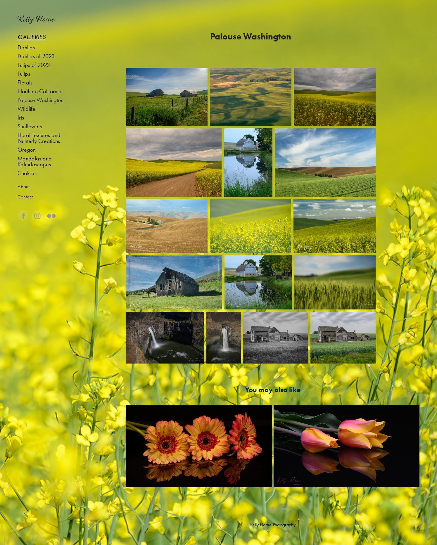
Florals (25, 82)
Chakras (27, 173)
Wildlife (26, 108)
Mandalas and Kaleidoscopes (35, 161)
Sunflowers (30, 126)
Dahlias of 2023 (36, 56)
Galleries (32, 37)
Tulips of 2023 (34, 64)
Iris (21, 117)
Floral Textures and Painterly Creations (39, 138)
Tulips (24, 73)
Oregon (27, 149)
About (24, 186)
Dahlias (26, 47)
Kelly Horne (36, 19)
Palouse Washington (40, 99)
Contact (25, 197)
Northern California (40, 91)
